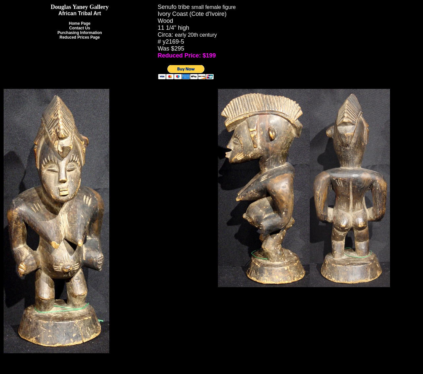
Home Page (79, 23)
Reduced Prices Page (79, 37)
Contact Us (79, 28)
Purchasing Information (79, 32)
